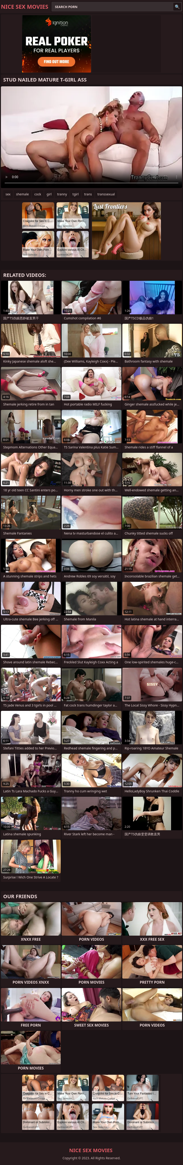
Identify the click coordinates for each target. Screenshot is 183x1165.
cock (37, 194)
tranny (62, 194)
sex (8, 194)
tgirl (75, 194)
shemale (22, 194)
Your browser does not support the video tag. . (91, 137)
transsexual (106, 194)
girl (49, 194)
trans (88, 194)
